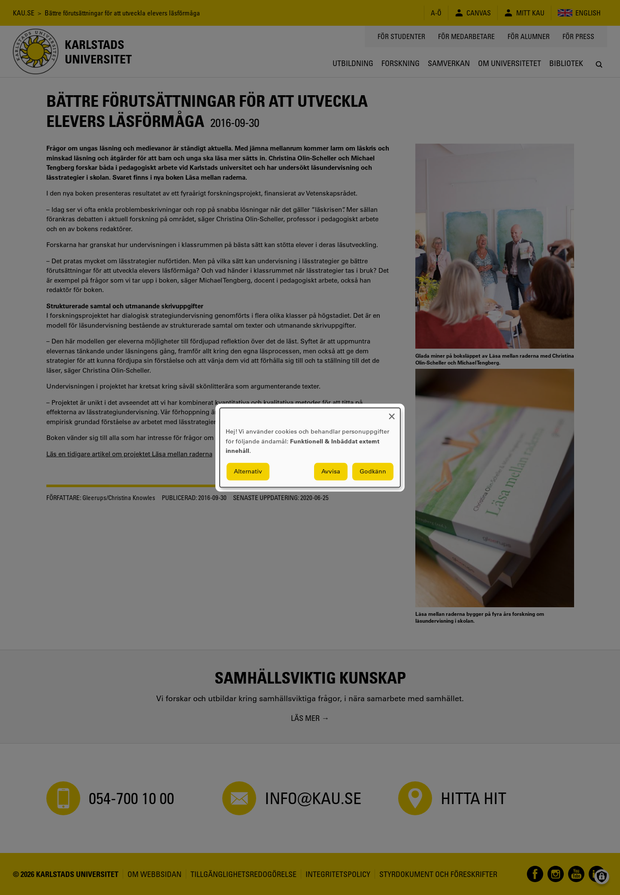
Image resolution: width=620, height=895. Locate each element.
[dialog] (310, 447)
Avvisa (330, 471)
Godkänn (373, 471)
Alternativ (248, 471)
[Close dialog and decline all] (391, 413)
